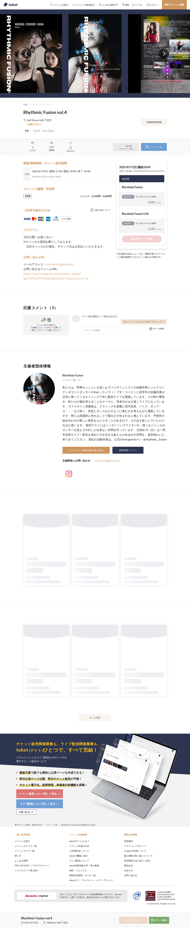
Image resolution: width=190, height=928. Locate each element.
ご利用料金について (79, 850)
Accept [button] (173, 912)
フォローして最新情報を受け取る (86, 450)
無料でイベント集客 (174, 4)
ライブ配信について (79, 860)
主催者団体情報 (154, 122)
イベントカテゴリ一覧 (26, 846)
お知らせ (128, 870)
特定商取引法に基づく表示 (137, 860)
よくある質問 (21, 860)
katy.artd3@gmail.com (59, 264)
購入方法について (102, 210)
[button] (9, 916)
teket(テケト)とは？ (79, 841)
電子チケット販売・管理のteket (28, 825)
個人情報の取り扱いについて (138, 855)
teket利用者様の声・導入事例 (84, 865)
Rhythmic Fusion (72, 375)
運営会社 (128, 865)
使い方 (18, 855)
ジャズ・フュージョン (42, 104)
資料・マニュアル (78, 870)
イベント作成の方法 (79, 846)
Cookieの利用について (135, 850)
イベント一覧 (51, 825)
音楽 (25, 104)
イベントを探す (22, 841)
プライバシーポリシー (135, 846)
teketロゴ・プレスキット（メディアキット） (91, 880)
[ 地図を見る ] (33, 124)
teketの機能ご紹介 (78, 855)
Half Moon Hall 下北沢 (57, 922)
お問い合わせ (130, 875)
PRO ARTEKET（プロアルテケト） (32, 865)
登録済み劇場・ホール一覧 (82, 875)
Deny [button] (157, 912)
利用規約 (128, 841)
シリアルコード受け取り (27, 870)
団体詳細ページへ (128, 450)
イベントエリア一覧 (25, 850)
